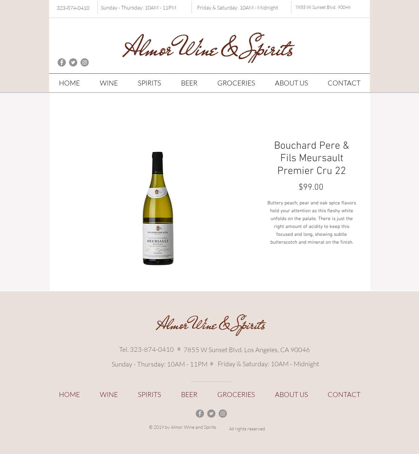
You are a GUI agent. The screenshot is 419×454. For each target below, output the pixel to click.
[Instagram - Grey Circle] (85, 62)
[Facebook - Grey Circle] (62, 62)
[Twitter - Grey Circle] (73, 62)
